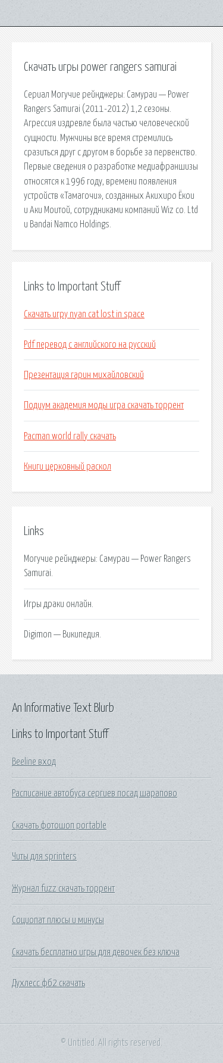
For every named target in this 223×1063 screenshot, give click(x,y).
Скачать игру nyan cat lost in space (84, 314)
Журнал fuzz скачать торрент (63, 888)
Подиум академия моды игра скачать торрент (104, 405)
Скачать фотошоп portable (59, 825)
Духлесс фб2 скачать (48, 983)
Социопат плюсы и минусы (58, 920)
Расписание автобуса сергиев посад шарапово (94, 793)
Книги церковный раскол (67, 466)
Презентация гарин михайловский (84, 375)
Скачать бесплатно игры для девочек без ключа (96, 952)
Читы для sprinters (44, 856)
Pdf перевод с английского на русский (90, 344)
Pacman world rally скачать (70, 436)
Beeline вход (34, 762)
